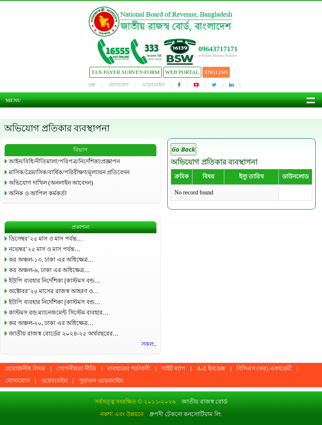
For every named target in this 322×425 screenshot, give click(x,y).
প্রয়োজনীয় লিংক (25, 368)
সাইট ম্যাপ (173, 368)
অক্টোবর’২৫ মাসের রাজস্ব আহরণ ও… (54, 291)
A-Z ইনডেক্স (211, 368)
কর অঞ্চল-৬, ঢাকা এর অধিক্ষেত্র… (49, 270)
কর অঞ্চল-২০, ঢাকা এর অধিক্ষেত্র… (51, 323)
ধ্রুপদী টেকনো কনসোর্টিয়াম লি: (185, 414)
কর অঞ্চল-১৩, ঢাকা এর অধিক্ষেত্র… (51, 260)
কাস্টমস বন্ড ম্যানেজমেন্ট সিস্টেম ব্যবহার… (59, 313)
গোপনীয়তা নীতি (76, 368)
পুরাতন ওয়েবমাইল (101, 381)
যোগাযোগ (118, 85)
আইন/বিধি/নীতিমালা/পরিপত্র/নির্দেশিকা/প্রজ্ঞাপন (64, 161)
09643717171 (218, 49)
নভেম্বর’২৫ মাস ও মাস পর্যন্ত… (44, 249)
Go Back (183, 149)
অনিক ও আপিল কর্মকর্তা (38, 193)
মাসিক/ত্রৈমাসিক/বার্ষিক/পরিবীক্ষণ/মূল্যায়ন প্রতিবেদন (69, 172)
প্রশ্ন (91, 85)
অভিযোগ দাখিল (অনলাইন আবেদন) (51, 183)
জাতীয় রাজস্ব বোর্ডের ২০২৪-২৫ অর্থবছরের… (64, 334)
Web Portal (182, 72)
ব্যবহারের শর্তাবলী (128, 368)
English (216, 72)
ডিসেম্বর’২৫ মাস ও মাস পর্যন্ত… (46, 239)
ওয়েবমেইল (153, 85)
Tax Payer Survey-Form (125, 72)
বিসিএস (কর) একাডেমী (264, 368)
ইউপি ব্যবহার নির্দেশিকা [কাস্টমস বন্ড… (54, 281)
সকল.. (148, 344)
